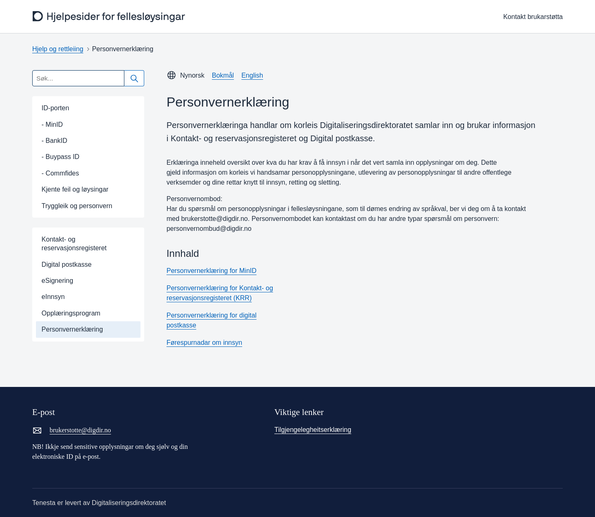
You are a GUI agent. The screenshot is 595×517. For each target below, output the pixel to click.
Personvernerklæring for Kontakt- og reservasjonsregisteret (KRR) (220, 293)
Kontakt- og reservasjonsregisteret (74, 243)
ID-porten (55, 107)
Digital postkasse (67, 264)
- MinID (52, 124)
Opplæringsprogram (71, 313)
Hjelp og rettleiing (57, 48)
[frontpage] (109, 16)
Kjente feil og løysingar (75, 189)
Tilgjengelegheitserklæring (312, 429)
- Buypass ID (61, 156)
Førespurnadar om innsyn (204, 342)
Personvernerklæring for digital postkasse (212, 320)
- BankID (54, 140)
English (252, 75)
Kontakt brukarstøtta (533, 16)
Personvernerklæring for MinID (212, 270)
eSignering (58, 280)
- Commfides (60, 173)
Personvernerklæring (72, 329)
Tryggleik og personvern (77, 205)
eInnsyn (53, 296)
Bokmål (223, 75)
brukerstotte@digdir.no (71, 430)
